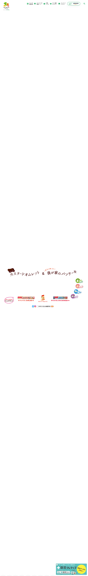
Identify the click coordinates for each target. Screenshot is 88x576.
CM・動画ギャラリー (54, 3)
